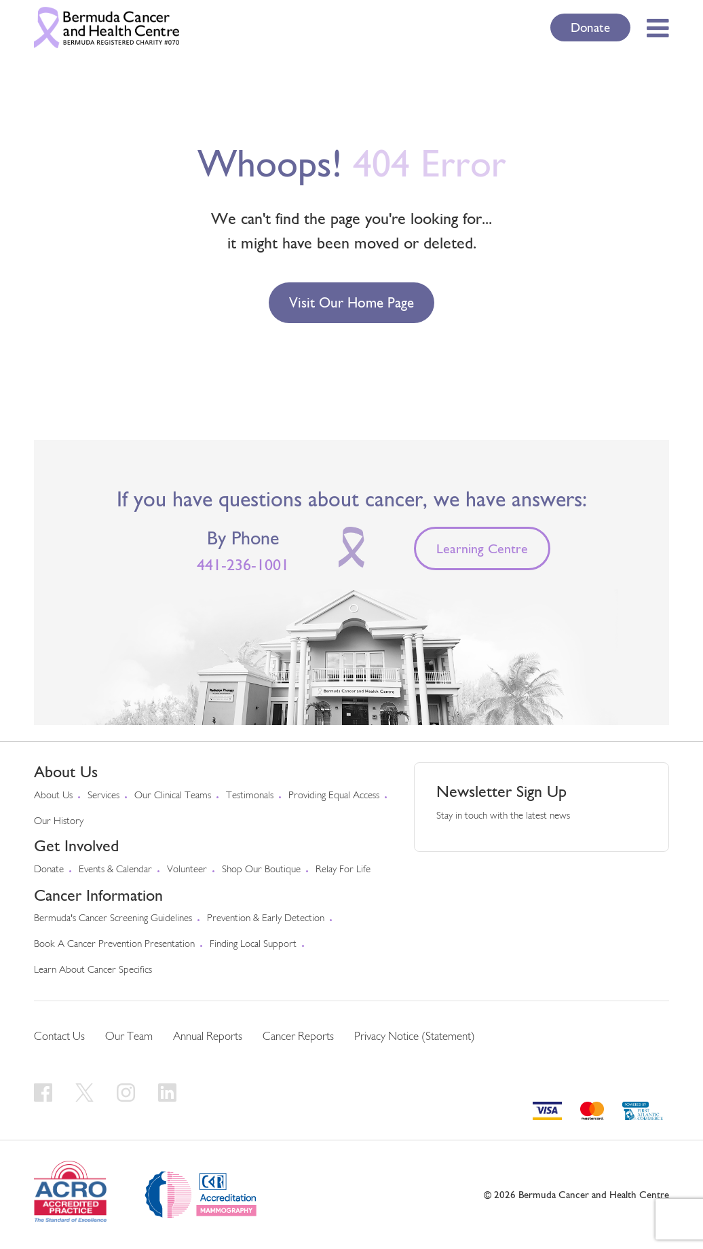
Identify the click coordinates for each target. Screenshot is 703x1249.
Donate (590, 27)
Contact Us (59, 1037)
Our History (58, 822)
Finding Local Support (253, 944)
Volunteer (187, 870)
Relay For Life (343, 870)
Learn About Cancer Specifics (93, 970)
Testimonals (249, 796)
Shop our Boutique (261, 870)
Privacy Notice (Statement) (414, 1037)
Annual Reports (207, 1037)
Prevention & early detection (265, 919)
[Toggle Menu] (654, 27)
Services (103, 796)
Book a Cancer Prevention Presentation (114, 944)
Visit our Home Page (351, 302)
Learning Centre (482, 548)
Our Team (129, 1037)
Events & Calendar (115, 870)
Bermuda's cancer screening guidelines (113, 919)
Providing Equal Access (333, 796)
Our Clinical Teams (172, 796)
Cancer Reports (298, 1037)
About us (53, 796)
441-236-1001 (243, 564)
